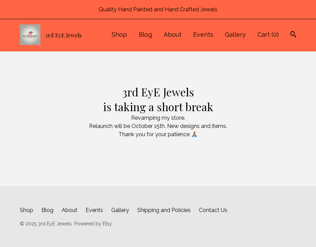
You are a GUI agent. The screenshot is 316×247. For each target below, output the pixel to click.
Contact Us (213, 210)
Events (203, 34)
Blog (145, 34)
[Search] (293, 35)
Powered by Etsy (93, 223)
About (172, 34)
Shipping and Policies (164, 210)
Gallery (235, 34)
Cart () (268, 34)
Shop (119, 34)
